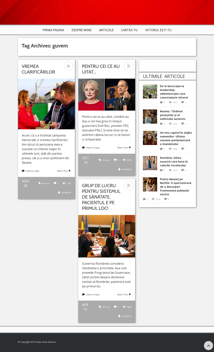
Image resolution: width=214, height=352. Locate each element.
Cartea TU (129, 30)
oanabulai (66, 192)
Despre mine (82, 30)
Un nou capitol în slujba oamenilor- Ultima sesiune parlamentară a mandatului (176, 138)
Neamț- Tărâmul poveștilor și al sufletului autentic (173, 115)
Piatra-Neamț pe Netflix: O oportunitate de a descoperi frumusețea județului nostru (175, 186)
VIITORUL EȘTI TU (158, 30)
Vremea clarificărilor (38, 69)
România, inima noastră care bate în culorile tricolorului (174, 161)
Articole (106, 30)
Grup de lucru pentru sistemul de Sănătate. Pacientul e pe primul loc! (101, 197)
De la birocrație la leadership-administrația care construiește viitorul (174, 91)
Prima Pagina (53, 30)
